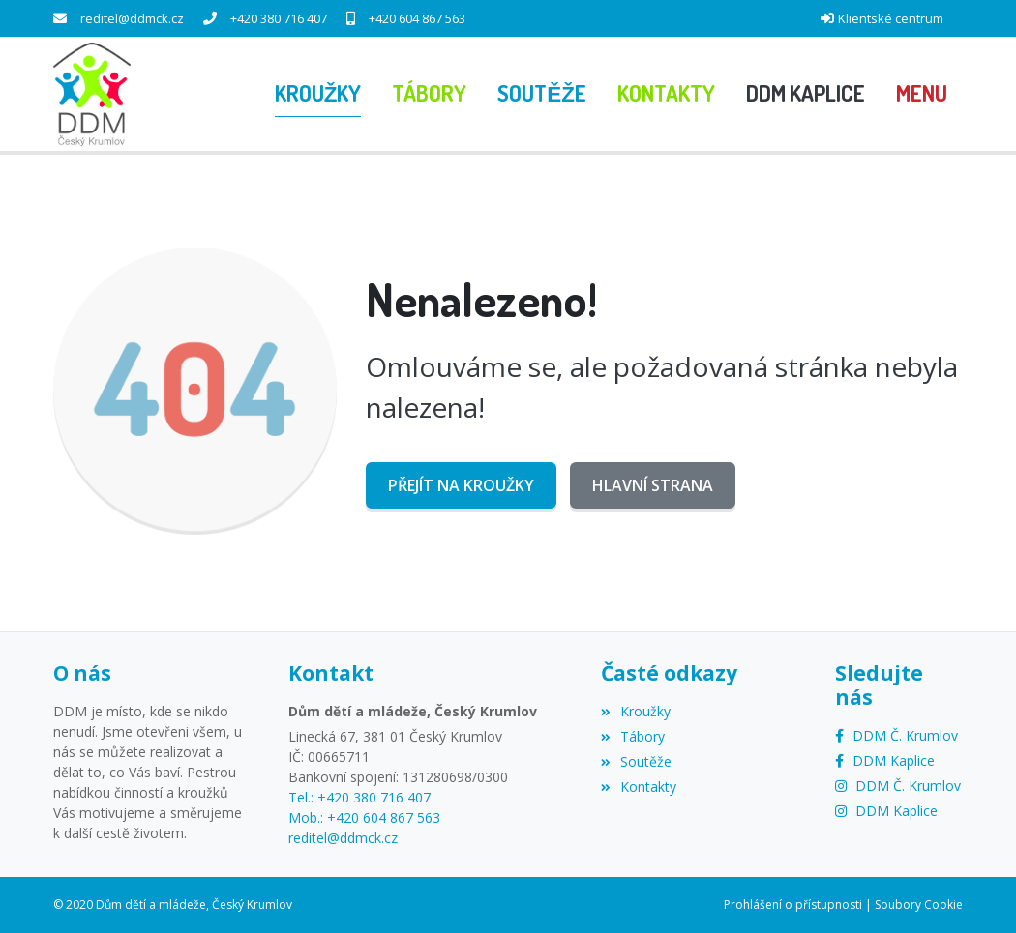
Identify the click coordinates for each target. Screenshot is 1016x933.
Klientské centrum (890, 18)
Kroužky (636, 711)
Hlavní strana (652, 485)
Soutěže (636, 761)
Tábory (633, 736)
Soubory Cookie (919, 904)
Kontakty (638, 786)
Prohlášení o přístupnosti (793, 904)
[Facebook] (896, 735)
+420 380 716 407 (278, 18)
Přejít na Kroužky (461, 485)
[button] (922, 93)
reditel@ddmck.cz (132, 18)
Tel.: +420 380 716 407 (359, 797)
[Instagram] (898, 785)
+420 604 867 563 (417, 18)
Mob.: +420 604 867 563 (364, 817)
